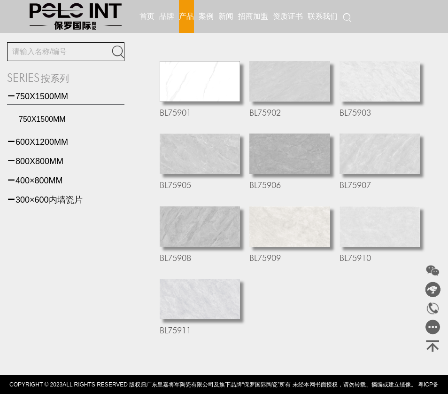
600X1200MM (37, 142)
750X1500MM (37, 96)
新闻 (225, 16)
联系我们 (323, 16)
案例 (206, 16)
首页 (146, 16)
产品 (186, 16)
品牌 (166, 16)
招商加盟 (253, 16)
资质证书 (288, 16)
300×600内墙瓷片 (45, 200)
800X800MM (35, 161)
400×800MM (35, 180)
